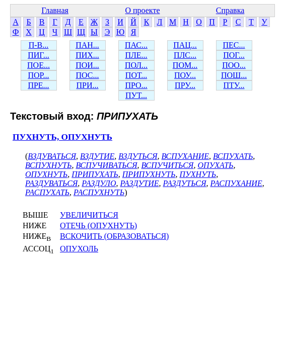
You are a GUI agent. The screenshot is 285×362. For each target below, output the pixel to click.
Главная (54, 10)
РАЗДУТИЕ (139, 183)
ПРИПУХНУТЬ (149, 174)
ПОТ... (136, 75)
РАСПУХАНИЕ (236, 183)
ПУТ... (136, 95)
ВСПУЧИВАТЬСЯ (106, 165)
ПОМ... (185, 65)
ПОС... (87, 75)
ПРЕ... (38, 85)
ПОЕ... (38, 65)
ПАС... (136, 45)
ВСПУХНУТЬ (48, 165)
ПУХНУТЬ (197, 174)
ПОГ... (234, 55)
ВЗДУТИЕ (97, 156)
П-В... (39, 45)
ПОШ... (234, 75)
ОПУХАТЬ (215, 165)
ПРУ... (185, 85)
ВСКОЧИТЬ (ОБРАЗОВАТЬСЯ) (114, 236)
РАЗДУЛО (99, 183)
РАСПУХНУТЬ (99, 192)
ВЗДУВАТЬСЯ (52, 156)
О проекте (142, 10)
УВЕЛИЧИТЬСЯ (89, 215)
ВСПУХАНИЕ (185, 156)
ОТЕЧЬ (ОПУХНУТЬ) (98, 225)
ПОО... (234, 65)
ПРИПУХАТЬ (95, 174)
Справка (230, 10)
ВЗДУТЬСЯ (137, 156)
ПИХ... (87, 55)
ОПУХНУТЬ (46, 174)
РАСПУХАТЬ (47, 192)
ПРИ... (87, 85)
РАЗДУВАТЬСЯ (51, 183)
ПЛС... (185, 55)
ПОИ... (87, 65)
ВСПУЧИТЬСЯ (167, 165)
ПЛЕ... (136, 55)
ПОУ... (185, 75)
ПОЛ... (136, 65)
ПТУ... (233, 85)
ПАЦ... (185, 45)
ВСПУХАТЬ (233, 156)
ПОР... (38, 75)
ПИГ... (38, 55)
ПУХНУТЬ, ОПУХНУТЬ (62, 137)
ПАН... (87, 45)
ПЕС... (234, 45)
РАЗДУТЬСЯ (184, 183)
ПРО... (136, 85)
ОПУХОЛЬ (79, 248)
